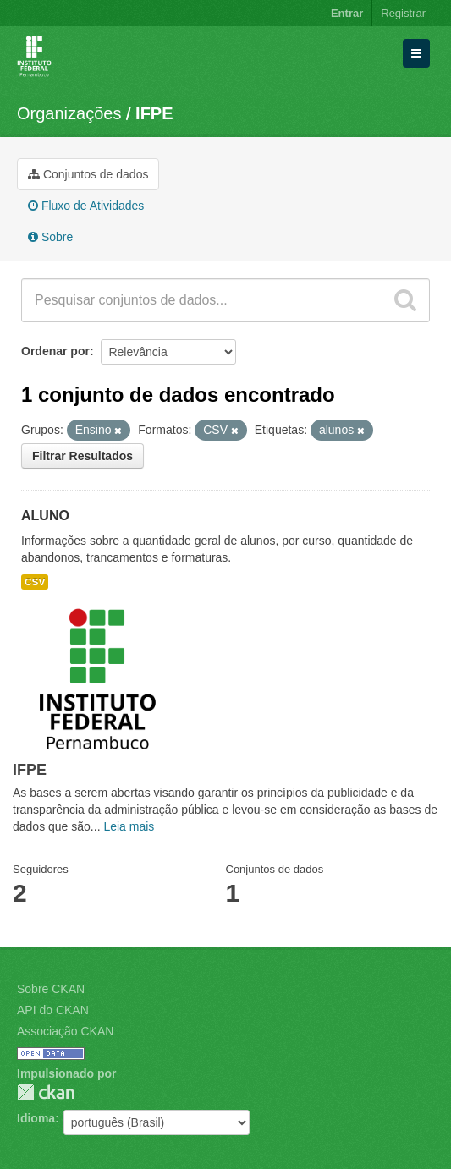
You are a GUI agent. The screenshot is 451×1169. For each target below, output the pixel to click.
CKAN (45, 1092)
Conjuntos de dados (88, 174)
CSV (35, 582)
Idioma (36, 1118)
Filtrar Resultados (82, 456)
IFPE (154, 113)
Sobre (50, 237)
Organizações (69, 113)
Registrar (403, 13)
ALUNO (45, 515)
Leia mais (128, 826)
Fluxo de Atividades (86, 205)
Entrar (347, 13)
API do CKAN (53, 1010)
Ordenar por (55, 351)
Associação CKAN (65, 1031)
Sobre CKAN (51, 989)
